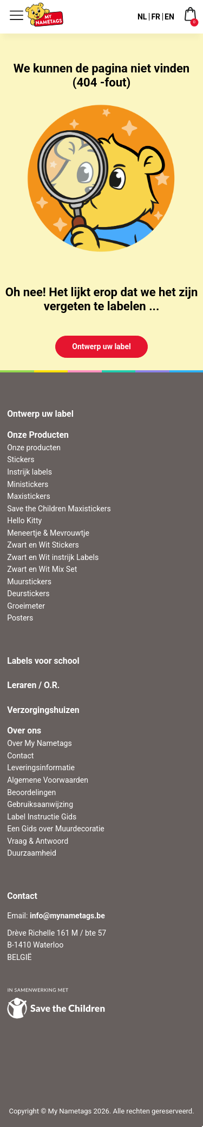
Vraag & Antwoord (37, 841)
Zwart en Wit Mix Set (42, 569)
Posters (20, 617)
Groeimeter (26, 606)
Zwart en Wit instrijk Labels (53, 557)
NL (142, 16)
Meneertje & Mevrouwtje (48, 533)
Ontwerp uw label (101, 346)
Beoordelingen (31, 792)
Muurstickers (29, 581)
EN (169, 16)
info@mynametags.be (67, 915)
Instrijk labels (29, 472)
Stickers (20, 459)
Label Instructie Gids (41, 816)
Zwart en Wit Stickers (43, 545)
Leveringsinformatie (41, 767)
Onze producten (34, 447)
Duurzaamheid (31, 853)
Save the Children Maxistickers (59, 508)
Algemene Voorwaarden (47, 780)
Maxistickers (28, 496)
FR (155, 16)
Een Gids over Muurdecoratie (55, 828)
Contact (20, 755)
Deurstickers (28, 593)
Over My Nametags (39, 743)
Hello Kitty (24, 520)
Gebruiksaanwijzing (40, 804)
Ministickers (27, 484)
